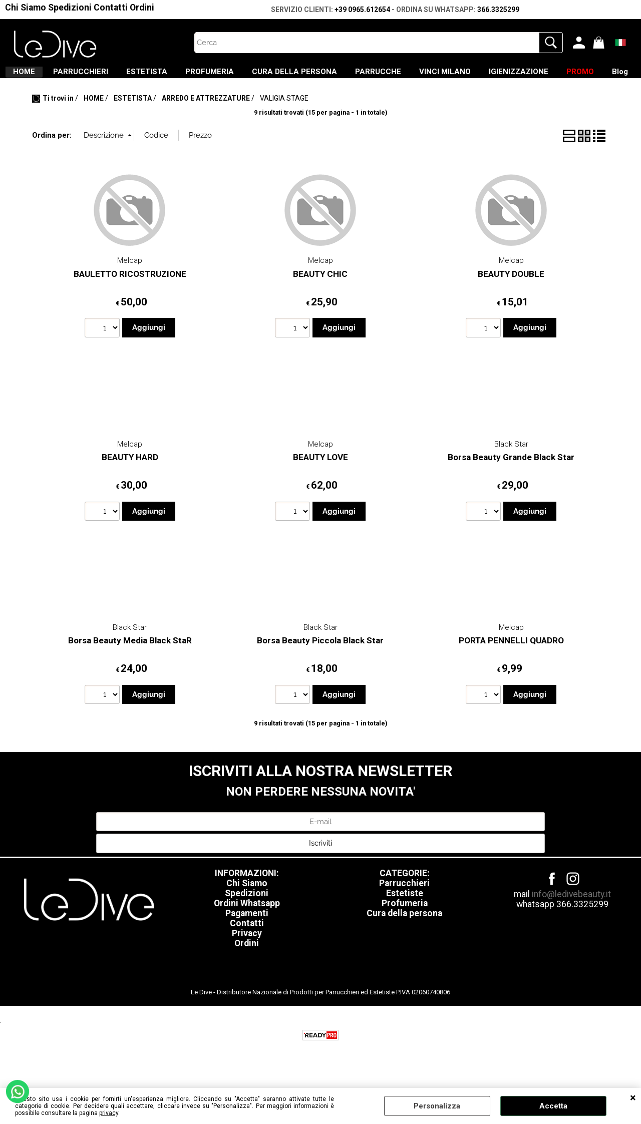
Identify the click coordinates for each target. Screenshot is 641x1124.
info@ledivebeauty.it (571, 923)
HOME (67, 75)
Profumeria (405, 932)
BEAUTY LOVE (320, 487)
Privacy (247, 962)
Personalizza (437, 1105)
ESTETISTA (213, 75)
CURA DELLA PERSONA (385, 75)
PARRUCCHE (481, 75)
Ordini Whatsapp (247, 932)
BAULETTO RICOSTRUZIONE (130, 303)
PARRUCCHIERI (135, 75)
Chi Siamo (25, 8)
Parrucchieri (404, 912)
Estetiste (404, 922)
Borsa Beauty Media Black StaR (130, 670)
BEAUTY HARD (130, 487)
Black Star (511, 473)
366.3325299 (498, 10)
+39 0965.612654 (362, 10)
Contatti (111, 8)
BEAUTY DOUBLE (511, 303)
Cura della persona (404, 942)
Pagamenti (246, 942)
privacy (108, 1112)
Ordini (142, 8)
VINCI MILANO (559, 75)
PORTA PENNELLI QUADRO (511, 670)
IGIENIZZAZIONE (268, 96)
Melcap (129, 289)
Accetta (553, 1105)
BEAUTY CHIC (320, 303)
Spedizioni (70, 8)
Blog (394, 96)
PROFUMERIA (288, 75)
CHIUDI (633, 1098)
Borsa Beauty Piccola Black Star (320, 670)
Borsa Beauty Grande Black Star (511, 487)
